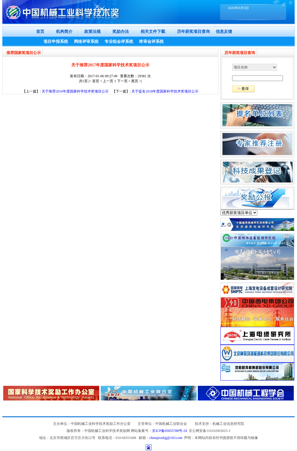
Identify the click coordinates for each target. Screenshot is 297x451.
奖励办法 (120, 31)
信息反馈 (224, 31)
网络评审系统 (86, 41)
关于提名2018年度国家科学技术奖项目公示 (164, 91)
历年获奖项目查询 (193, 31)
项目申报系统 (55, 41)
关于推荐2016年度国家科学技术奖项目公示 (75, 91)
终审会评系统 (151, 41)
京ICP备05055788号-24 (169, 431)
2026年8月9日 (238, 8)
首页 (40, 31)
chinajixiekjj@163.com (166, 438)
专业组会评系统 (118, 41)
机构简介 (64, 31)
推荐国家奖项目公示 (23, 53)
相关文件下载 (153, 31)
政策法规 (92, 31)
